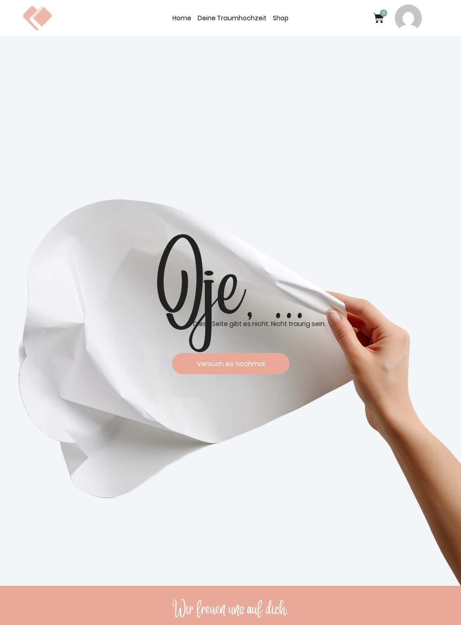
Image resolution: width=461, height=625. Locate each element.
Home (181, 18)
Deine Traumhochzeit (232, 18)
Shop (281, 18)
